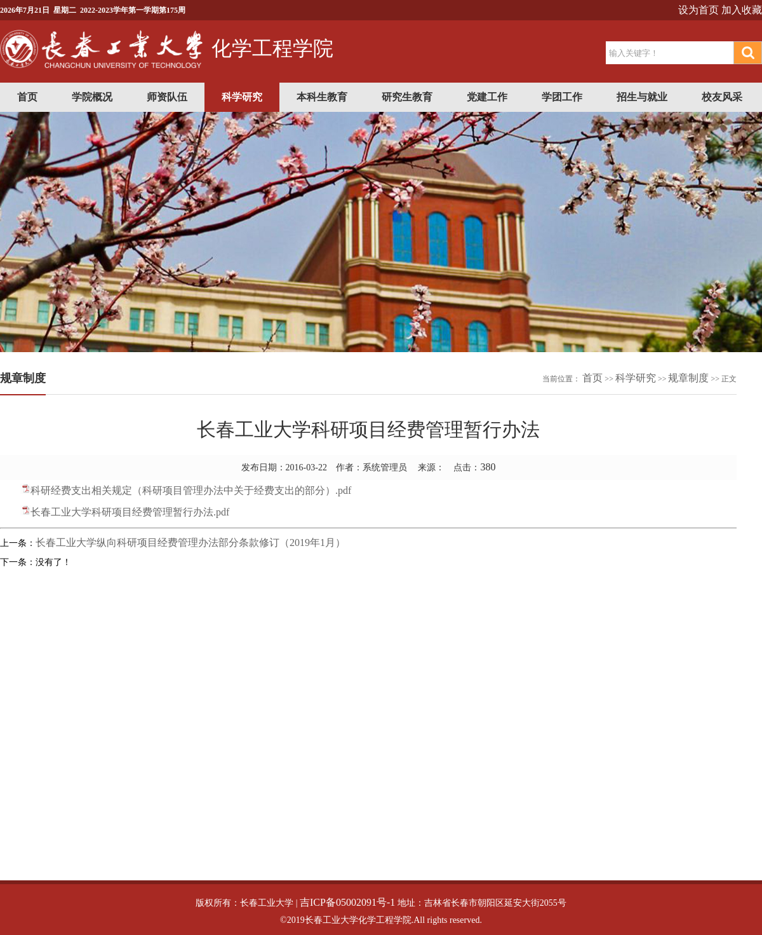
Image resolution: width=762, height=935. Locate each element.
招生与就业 (642, 97)
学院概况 (92, 97)
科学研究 (242, 97)
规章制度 (688, 377)
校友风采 (722, 97)
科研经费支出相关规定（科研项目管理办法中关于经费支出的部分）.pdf (190, 490)
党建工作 (487, 97)
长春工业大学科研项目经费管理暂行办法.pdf (129, 512)
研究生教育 (407, 97)
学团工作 (562, 97)
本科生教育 (322, 97)
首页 (27, 97)
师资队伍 (167, 97)
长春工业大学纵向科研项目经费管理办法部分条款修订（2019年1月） (190, 542)
